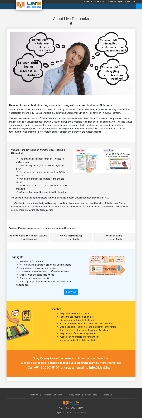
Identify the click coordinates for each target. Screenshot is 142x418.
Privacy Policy (74, 395)
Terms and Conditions (52, 395)
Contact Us (107, 395)
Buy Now (71, 291)
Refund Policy (91, 395)
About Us (34, 395)
